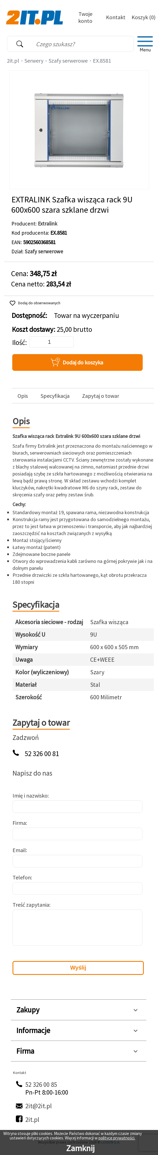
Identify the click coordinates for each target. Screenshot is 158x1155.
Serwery (33, 60)
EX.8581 (102, 60)
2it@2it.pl (38, 1106)
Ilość (18, 342)
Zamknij (80, 1148)
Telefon (22, 877)
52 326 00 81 (42, 753)
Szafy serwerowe (68, 60)
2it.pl (13, 60)
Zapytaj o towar (100, 396)
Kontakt (115, 17)
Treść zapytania (31, 904)
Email (19, 850)
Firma (19, 822)
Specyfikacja (55, 396)
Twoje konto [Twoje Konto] (85, 17)
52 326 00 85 (41, 1084)
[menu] (145, 44)
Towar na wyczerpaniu (86, 315)
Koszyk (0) (143, 17)
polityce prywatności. (116, 1138)
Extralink (47, 223)
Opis (23, 396)
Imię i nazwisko (30, 795)
